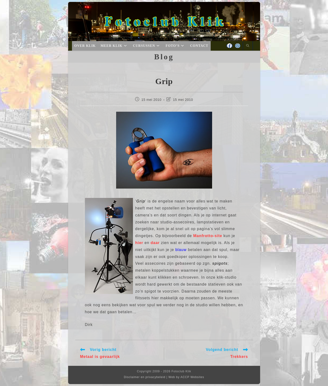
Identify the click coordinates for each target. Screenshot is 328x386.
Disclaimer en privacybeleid (144, 377)
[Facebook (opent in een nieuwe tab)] (230, 45)
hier (139, 243)
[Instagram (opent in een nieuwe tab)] (237, 45)
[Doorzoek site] (248, 46)
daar (155, 243)
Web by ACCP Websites (186, 377)
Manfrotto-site (207, 236)
